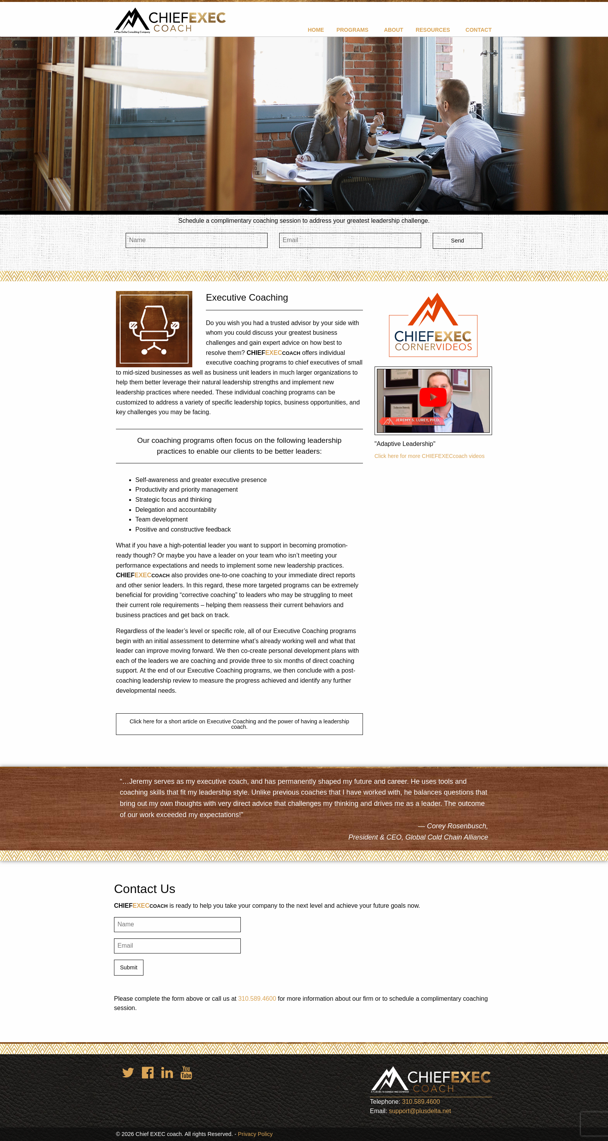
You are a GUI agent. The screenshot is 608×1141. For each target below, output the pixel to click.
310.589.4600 (257, 998)
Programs (352, 30)
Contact (479, 30)
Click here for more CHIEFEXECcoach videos (430, 456)
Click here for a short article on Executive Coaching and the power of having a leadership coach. (239, 724)
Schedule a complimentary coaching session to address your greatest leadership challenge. (304, 220)
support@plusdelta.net (420, 1111)
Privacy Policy (255, 1134)
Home (316, 30)
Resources (433, 30)
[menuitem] (316, 29)
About (393, 30)
